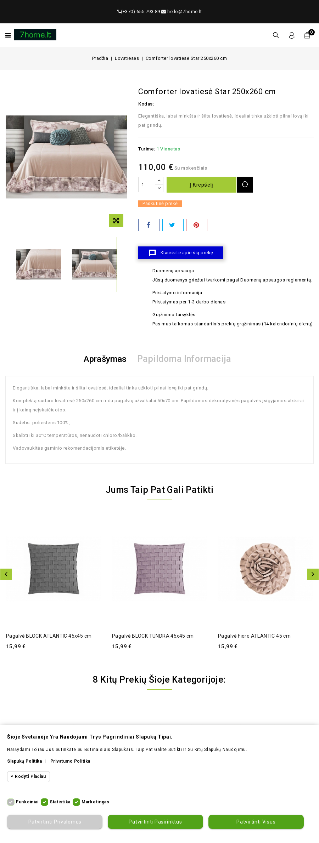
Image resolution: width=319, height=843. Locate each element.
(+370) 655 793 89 (138, 11)
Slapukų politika (24, 761)
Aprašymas (105, 359)
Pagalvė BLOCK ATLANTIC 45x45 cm (48, 636)
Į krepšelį (202, 185)
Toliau (313, 574)
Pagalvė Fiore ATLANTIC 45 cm (254, 636)
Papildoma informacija (186, 359)
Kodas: (146, 104)
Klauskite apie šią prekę (180, 253)
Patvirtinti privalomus (54, 822)
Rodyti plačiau (30, 776)
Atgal (6, 574)
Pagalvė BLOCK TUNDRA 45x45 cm (153, 636)
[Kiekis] (146, 184)
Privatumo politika (70, 761)
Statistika (60, 801)
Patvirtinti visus (255, 822)
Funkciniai (27, 801)
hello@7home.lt (181, 11)
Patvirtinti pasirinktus (155, 822)
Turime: (146, 149)
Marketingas (96, 801)
